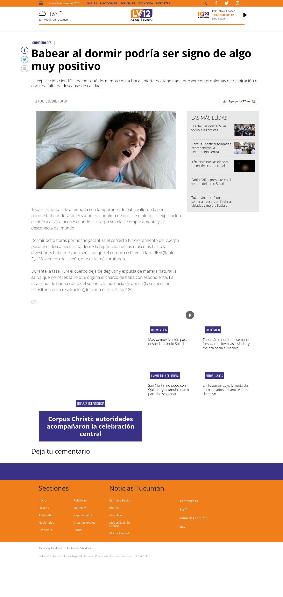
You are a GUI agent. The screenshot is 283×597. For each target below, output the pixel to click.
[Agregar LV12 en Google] (239, 101)
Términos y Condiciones (51, 548)
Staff (183, 509)
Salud (78, 530)
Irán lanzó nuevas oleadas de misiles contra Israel (209, 164)
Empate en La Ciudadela (165, 375)
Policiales (127, 3)
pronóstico (213, 329)
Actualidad (46, 515)
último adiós (159, 329)
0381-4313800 (142, 556)
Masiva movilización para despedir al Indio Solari (167, 341)
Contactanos (189, 501)
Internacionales (84, 522)
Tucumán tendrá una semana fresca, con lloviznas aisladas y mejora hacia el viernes (211, 203)
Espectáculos (83, 515)
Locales (91, 3)
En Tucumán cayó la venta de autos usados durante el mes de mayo (225, 389)
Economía (145, 3)
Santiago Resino (120, 500)
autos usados (214, 375)
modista (114, 508)
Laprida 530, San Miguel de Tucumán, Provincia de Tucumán (86, 556)
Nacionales (108, 3)
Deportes (163, 3)
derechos (115, 515)
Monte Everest (119, 533)
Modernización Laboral (119, 524)
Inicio (42, 500)
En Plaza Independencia (90, 403)
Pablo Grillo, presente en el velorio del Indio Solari (211, 181)
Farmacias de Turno (193, 518)
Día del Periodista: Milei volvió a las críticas (208, 128)
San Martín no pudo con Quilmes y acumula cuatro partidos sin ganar (168, 389)
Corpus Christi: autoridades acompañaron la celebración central (211, 148)
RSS (182, 527)
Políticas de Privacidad (79, 548)
